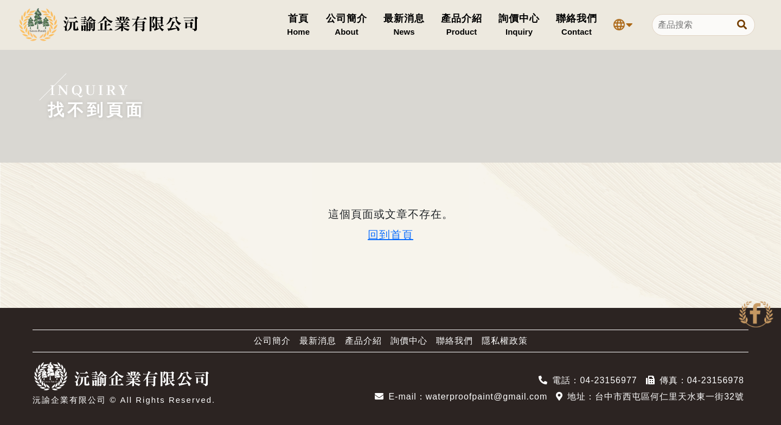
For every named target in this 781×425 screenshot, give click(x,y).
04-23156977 (608, 380)
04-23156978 (715, 380)
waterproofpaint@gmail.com (486, 396)
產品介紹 (363, 340)
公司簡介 (272, 340)
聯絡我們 (454, 340)
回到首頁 (390, 235)
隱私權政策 (505, 340)
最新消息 (317, 340)
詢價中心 (408, 340)
